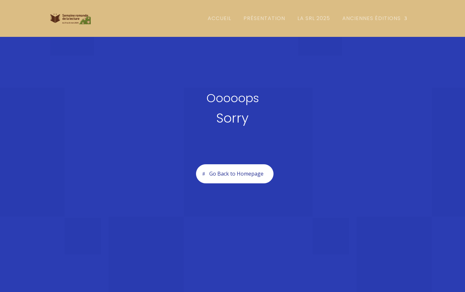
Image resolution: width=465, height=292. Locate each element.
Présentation (264, 19)
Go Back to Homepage (236, 173)
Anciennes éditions (371, 19)
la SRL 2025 (313, 19)
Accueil (219, 19)
